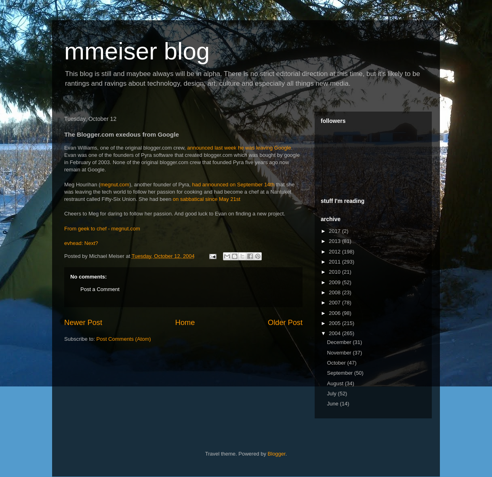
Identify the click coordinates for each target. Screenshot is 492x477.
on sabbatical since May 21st (206, 199)
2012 (335, 252)
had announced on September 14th (233, 185)
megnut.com (115, 185)
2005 (335, 323)
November (340, 353)
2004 (335, 333)
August (336, 383)
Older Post (285, 323)
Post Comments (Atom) (124, 339)
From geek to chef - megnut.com (102, 229)
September (340, 373)
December (340, 342)
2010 (335, 272)
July (332, 393)
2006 (335, 313)
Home (185, 323)
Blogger (277, 454)
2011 (335, 262)
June (333, 404)
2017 (335, 231)
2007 (335, 303)
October (337, 363)
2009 (335, 282)
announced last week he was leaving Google (239, 148)
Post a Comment (100, 289)
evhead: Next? (81, 243)
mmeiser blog (137, 51)
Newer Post (83, 323)
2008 (335, 292)
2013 (335, 241)
